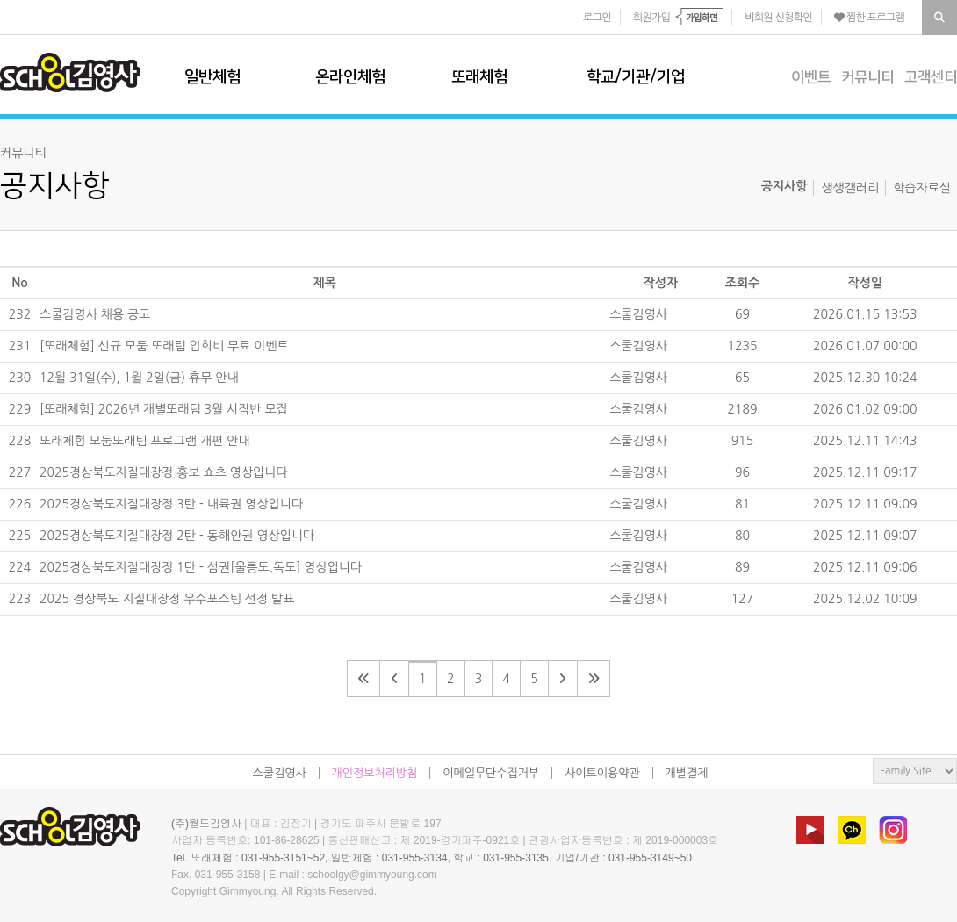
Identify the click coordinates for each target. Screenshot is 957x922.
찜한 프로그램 (869, 17)
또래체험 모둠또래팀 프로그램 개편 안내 (144, 441)
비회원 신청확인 (778, 17)
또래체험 (479, 77)
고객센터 (930, 77)
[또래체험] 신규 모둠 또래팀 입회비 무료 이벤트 (164, 346)
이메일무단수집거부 (491, 773)
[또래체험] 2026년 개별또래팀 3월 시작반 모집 (164, 409)
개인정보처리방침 (375, 773)
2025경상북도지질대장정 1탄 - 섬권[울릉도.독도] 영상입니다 (201, 567)
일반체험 (212, 77)
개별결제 (687, 773)
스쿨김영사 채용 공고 (95, 314)
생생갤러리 (850, 188)
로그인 (597, 17)
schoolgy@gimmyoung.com (372, 874)
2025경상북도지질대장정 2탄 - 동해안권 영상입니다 (177, 535)
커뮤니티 (867, 77)
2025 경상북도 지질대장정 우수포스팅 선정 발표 (167, 599)
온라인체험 (350, 77)
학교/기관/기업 (635, 77)
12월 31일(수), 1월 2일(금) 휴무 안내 (139, 377)
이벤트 (811, 77)
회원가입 (651, 17)
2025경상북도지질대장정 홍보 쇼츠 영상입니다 (164, 472)
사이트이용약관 (602, 773)
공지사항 (784, 186)
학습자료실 (922, 188)
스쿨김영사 (70, 72)
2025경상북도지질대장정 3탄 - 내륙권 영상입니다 (171, 504)
